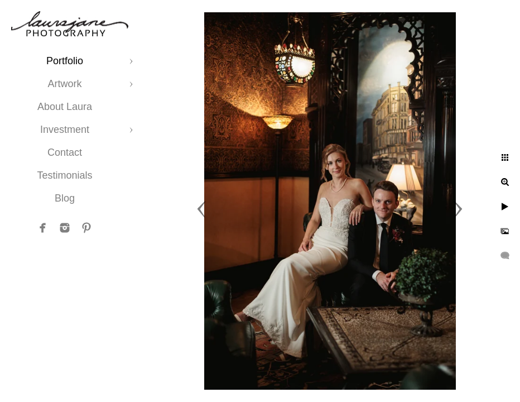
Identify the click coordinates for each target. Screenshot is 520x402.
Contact (64, 152)
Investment (64, 129)
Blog (65, 198)
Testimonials (64, 175)
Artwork (64, 83)
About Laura (64, 106)
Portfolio (64, 60)
